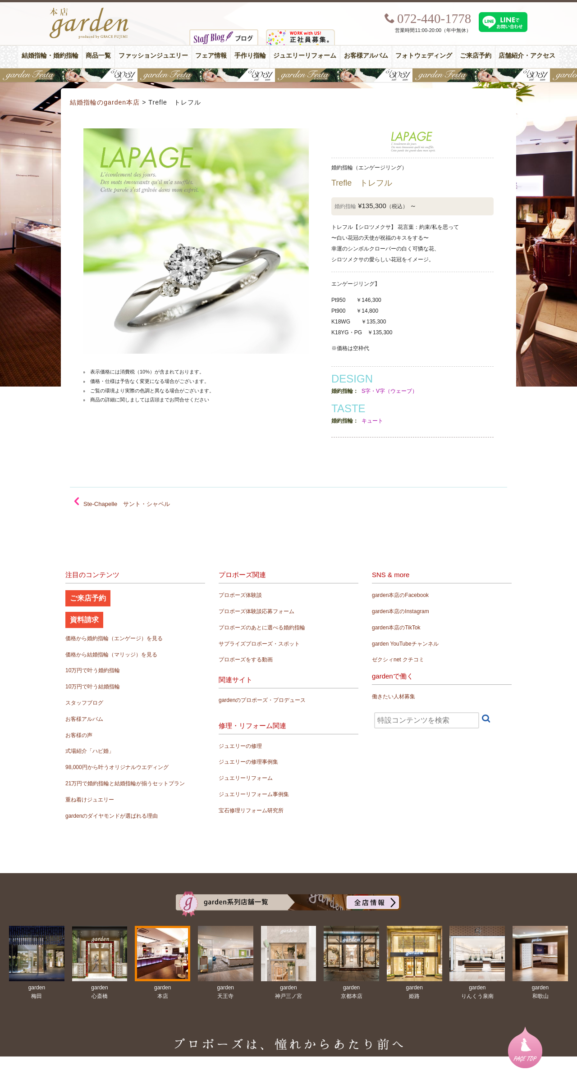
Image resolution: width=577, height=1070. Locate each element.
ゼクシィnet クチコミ (398, 659)
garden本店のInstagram (400, 611)
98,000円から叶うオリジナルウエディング (117, 767)
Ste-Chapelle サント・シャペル (126, 504)
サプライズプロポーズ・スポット (259, 644)
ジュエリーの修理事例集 (248, 762)
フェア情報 (211, 55)
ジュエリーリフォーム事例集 (254, 794)
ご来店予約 (475, 55)
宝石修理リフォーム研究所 (251, 810)
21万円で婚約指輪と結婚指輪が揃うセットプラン (125, 783)
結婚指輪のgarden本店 (105, 102)
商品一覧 (98, 55)
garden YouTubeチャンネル (405, 644)
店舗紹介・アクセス (527, 55)
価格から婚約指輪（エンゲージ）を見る (114, 638)
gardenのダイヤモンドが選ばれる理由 (111, 816)
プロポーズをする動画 (246, 659)
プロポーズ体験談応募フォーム (256, 611)
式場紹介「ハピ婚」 (89, 751)
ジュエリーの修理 (240, 746)
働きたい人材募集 (393, 696)
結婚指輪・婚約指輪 (50, 55)
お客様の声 (78, 735)
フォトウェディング (423, 55)
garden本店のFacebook (400, 595)
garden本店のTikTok (396, 627)
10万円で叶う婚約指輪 (92, 670)
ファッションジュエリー (153, 55)
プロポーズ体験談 (240, 595)
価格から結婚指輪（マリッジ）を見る (111, 654)
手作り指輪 (250, 55)
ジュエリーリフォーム (304, 55)
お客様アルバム (366, 55)
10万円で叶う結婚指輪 (92, 686)
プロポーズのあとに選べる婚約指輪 (262, 627)
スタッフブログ (84, 703)
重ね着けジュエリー (89, 800)
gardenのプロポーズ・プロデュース (262, 700)
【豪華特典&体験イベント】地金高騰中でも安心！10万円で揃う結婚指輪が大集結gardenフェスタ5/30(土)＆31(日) (288, 75)
